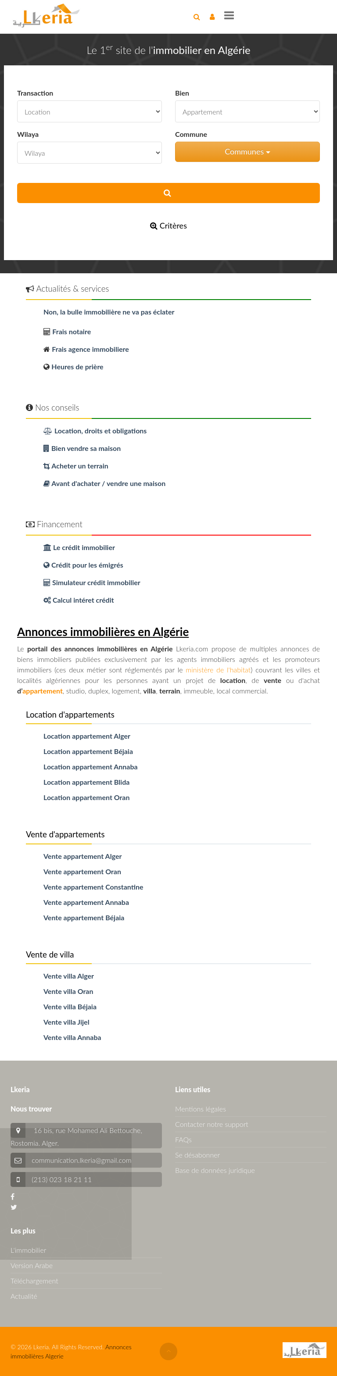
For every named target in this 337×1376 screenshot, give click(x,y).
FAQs (183, 1139)
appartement (42, 690)
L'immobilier (28, 1250)
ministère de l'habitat (218, 669)
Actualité (24, 1296)
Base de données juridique (215, 1170)
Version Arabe (32, 1265)
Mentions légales (200, 1108)
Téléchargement (34, 1280)
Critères (168, 225)
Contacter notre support (211, 1124)
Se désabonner (197, 1155)
